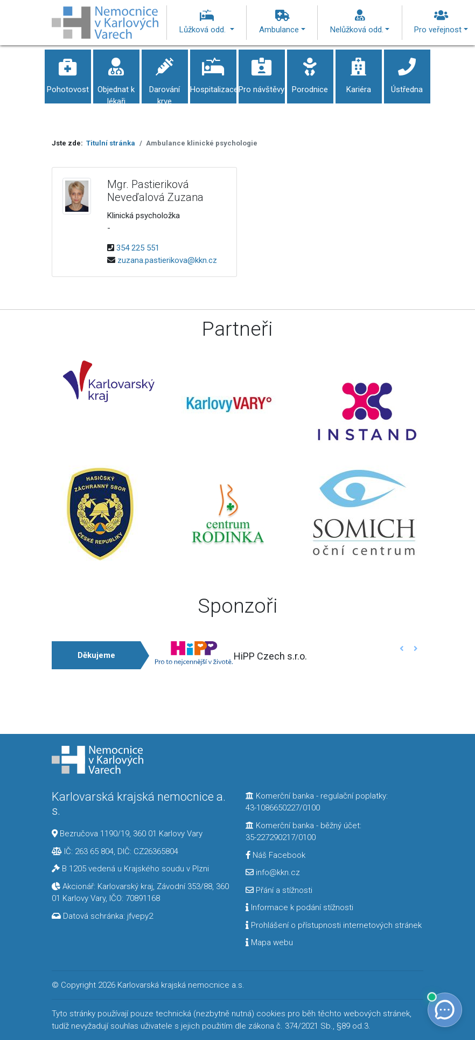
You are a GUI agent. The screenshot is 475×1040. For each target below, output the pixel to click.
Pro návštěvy (262, 72)
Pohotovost (68, 72)
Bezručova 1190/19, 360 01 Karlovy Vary (131, 833)
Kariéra (359, 72)
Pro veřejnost (441, 22)
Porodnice (310, 72)
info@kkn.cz (273, 872)
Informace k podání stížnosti (299, 907)
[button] (402, 648)
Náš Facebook (275, 855)
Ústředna (407, 72)
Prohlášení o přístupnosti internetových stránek (334, 925)
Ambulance (282, 22)
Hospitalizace (214, 72)
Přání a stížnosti (279, 890)
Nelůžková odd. (360, 22)
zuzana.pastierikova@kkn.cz (167, 260)
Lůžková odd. (206, 22)
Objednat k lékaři (116, 78)
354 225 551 (137, 248)
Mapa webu (269, 942)
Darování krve (165, 78)
